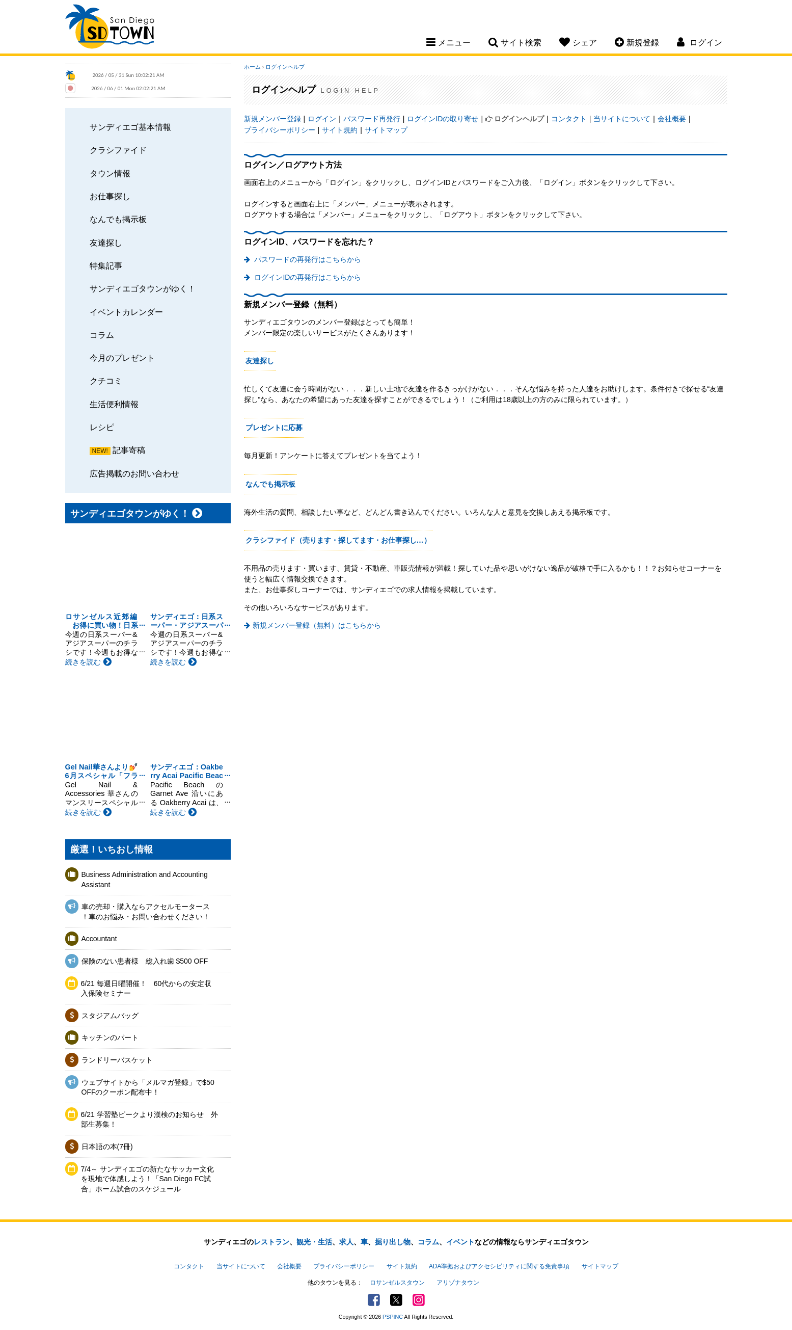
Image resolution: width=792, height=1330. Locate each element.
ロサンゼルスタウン (397, 1282)
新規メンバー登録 (272, 119)
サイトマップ (386, 130)
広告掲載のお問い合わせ (134, 473)
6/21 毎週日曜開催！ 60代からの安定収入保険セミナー (146, 988)
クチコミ (106, 380)
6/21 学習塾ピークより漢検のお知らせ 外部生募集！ (149, 1119)
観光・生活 (314, 1242)
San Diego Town (109, 28)
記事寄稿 (129, 450)
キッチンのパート (110, 1037)
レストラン (271, 1242)
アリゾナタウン (457, 1282)
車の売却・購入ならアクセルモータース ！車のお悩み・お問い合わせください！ (145, 911)
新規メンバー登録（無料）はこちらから (317, 625)
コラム (102, 334)
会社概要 (672, 119)
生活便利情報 (114, 404)
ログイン (322, 119)
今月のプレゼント (122, 357)
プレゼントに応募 (274, 427)
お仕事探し (110, 196)
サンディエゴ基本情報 (130, 126)
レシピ (102, 427)
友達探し (106, 242)
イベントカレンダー (126, 311)
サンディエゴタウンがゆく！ (143, 288)
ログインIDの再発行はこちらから (307, 277)
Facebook (374, 1300)
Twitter (396, 1300)
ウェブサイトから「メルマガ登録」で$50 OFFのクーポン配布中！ (147, 1087)
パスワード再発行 (371, 119)
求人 (346, 1242)
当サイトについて (621, 119)
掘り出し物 (393, 1242)
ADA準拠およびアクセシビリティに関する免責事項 (499, 1266)
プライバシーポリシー (279, 130)
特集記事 (106, 265)
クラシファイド (118, 149)
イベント (460, 1242)
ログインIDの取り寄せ (442, 119)
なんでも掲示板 (118, 219)
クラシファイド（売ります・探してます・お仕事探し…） (338, 540)
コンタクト (569, 119)
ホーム (252, 67)
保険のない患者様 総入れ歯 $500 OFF (144, 961)
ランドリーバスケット (117, 1060)
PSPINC (393, 1317)
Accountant (99, 939)
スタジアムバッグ (110, 1016)
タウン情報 (110, 173)
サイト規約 (340, 130)
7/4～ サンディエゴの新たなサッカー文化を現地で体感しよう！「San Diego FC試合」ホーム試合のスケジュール (147, 1179)
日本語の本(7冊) (107, 1146)
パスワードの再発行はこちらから (307, 259)
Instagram (419, 1300)
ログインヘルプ (285, 67)
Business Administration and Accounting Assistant (144, 879)
